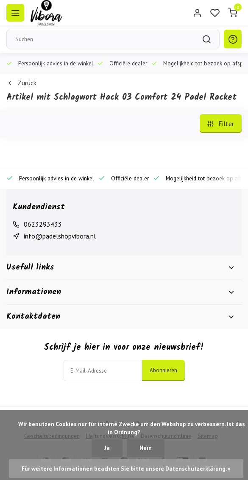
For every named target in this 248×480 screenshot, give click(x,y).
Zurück (21, 83)
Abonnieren (163, 370)
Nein (145, 448)
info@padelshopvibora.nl (60, 236)
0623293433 (43, 224)
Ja (107, 448)
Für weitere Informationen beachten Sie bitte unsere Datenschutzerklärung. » (126, 468)
